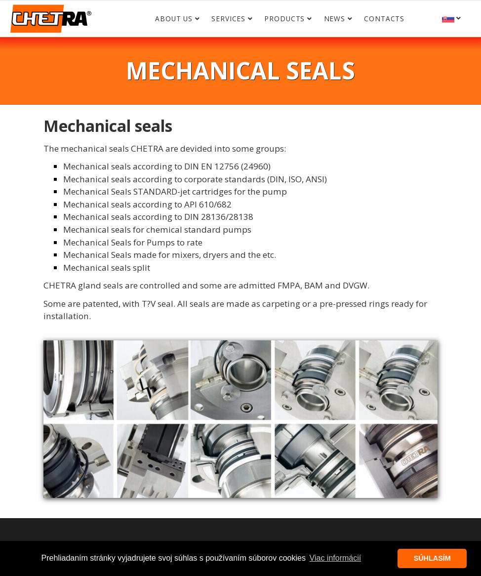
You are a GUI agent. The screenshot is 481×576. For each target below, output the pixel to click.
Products (284, 18)
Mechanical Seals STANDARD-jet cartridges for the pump (175, 191)
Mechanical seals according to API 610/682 (147, 204)
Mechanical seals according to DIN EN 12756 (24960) (167, 166)
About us (174, 18)
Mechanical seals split (106, 267)
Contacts (384, 18)
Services (228, 18)
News (334, 18)
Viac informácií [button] (335, 558)
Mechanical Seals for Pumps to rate (132, 242)
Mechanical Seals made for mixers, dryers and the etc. (169, 254)
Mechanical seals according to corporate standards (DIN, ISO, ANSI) (195, 179)
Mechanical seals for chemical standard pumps (157, 229)
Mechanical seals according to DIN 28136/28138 (158, 216)
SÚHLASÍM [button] (432, 558)
